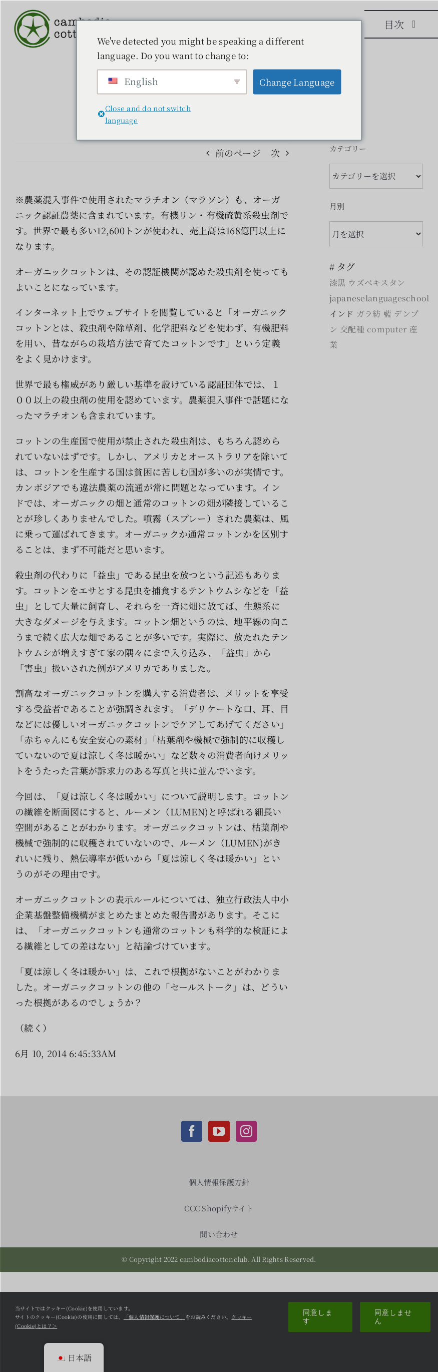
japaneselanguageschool (379, 298)
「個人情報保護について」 (154, 1316)
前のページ (238, 152)
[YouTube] (218, 1131)
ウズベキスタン (376, 282)
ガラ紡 (368, 313)
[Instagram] (246, 1131)
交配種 (352, 329)
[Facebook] (191, 1131)
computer (386, 329)
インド (341, 313)
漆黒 (337, 282)
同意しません (393, 1316)
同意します (318, 1316)
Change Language (296, 82)
